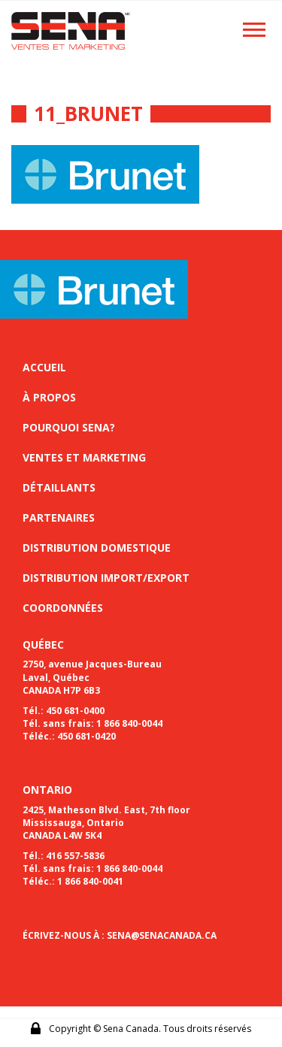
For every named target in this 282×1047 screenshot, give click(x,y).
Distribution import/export (106, 577)
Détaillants (59, 487)
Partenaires (59, 517)
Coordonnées (63, 608)
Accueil (44, 367)
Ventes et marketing (84, 457)
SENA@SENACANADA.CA (162, 935)
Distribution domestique (97, 547)
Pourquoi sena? (69, 427)
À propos (49, 397)
